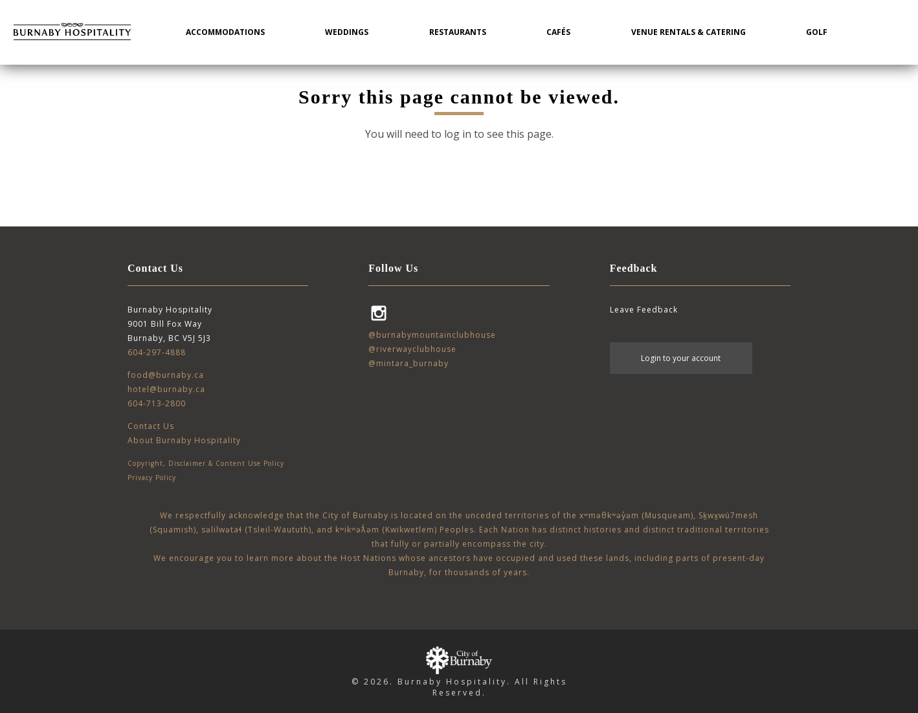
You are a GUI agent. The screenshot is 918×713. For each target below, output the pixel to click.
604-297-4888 (157, 352)
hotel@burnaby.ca (166, 389)
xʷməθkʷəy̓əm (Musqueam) (636, 515)
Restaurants (457, 32)
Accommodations (225, 32)
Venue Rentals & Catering (688, 32)
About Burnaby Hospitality (184, 440)
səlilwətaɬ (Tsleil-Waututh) (256, 529)
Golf (816, 32)
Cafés (558, 32)
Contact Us (151, 426)
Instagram (378, 313)
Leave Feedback (644, 309)
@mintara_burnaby (408, 363)
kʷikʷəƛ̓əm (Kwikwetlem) (386, 529)
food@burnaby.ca (166, 374)
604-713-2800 (157, 403)
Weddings (346, 32)
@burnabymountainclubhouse (432, 334)
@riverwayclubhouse (412, 349)
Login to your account (681, 358)
